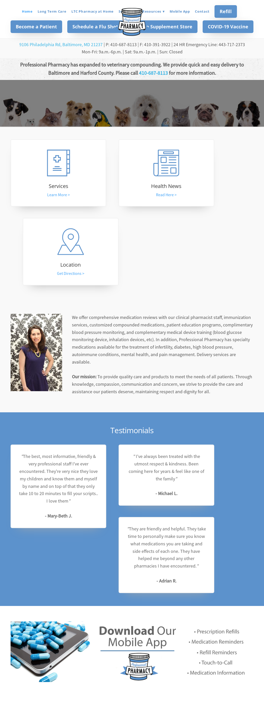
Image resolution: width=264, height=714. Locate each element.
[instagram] (139, 667)
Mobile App (180, 11)
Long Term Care (52, 11)
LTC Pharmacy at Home (92, 11)
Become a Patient (36, 26)
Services (47, 186)
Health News (132, 186)
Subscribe (166, 633)
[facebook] (125, 667)
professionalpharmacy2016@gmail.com (132, 694)
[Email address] (112, 634)
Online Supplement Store (162, 26)
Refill (226, 11)
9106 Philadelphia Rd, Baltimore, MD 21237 (61, 44)
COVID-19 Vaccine (228, 26)
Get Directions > (217, 195)
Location (217, 186)
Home (27, 11)
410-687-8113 (153, 73)
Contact (202, 11)
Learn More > (47, 195)
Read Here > (132, 195)
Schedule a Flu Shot (95, 26)
